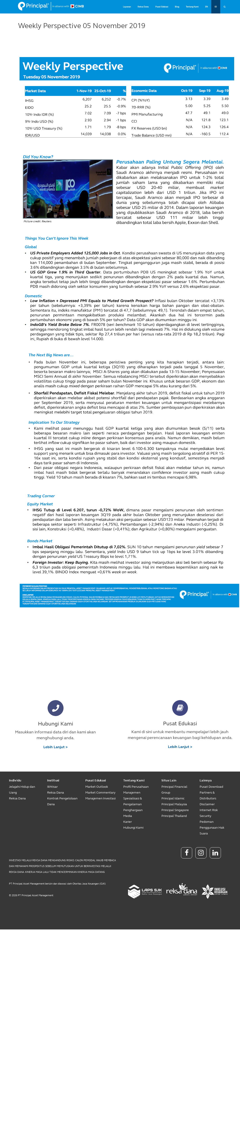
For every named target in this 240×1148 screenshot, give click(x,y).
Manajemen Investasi (100, 798)
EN (206, 6)
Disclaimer (207, 804)
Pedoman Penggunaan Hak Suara (212, 827)
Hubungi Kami (133, 827)
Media (127, 816)
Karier (127, 822)
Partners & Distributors (208, 795)
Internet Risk (209, 810)
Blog (177, 6)
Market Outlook (96, 787)
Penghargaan (133, 810)
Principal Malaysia (174, 804)
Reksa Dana (143, 6)
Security (205, 816)
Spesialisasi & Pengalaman (132, 801)
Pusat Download (211, 787)
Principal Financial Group (174, 789)
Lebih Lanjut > (55, 747)
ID (216, 6)
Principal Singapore (175, 810)
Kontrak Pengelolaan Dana (62, 801)
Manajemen (131, 792)
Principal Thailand (174, 816)
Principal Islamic (173, 798)
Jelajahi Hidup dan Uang (22, 789)
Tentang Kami (192, 6)
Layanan (127, 6)
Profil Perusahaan (136, 787)
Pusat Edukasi (161, 6)
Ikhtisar (52, 787)
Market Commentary (100, 792)
